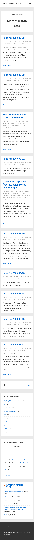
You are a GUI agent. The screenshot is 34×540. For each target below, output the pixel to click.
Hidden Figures (8, 496)
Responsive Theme (9, 534)
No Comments (24, 43)
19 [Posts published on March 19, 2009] (16, 463)
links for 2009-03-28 (14, 75)
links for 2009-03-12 (14, 344)
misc (5, 418)
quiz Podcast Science (9, 425)
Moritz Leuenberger (12, 197)
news (5, 421)
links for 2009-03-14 (14, 293)
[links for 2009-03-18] (26, 277)
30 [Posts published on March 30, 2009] (5, 469)
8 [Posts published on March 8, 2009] (27, 456)
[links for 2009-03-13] (26, 322)
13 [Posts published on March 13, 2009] (20, 459)
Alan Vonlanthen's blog (11, 3)
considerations (15, 193)
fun (4, 197)
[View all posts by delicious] (8, 41)
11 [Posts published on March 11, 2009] (12, 459)
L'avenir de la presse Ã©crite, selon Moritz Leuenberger (14, 184)
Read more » (7, 65)
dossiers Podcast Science (10, 411)
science (13, 123)
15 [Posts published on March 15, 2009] (27, 459)
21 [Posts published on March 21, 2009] (24, 463)
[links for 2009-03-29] (26, 41)
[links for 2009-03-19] (26, 237)
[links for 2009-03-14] (26, 297)
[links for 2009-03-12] (26, 348)
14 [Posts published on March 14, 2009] (24, 459)
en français (22, 195)
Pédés (5, 515)
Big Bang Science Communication (13, 401)
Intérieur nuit (7, 500)
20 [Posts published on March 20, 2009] (20, 463)
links (14, 43)
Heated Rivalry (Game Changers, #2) (13, 491)
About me (21, 526)
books (5, 404)
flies (28, 195)
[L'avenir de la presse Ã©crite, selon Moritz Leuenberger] (23, 191)
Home (3, 526)
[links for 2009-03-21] (26, 162)
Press (4, 199)
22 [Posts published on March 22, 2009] (27, 463)
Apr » (9, 475)
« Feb (5, 475)
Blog (7, 526)
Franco (6, 503)
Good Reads (13, 526)
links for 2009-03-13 (14, 319)
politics (26, 197)
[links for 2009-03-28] (26, 78)
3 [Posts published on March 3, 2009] (8, 456)
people (5, 127)
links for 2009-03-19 (14, 233)
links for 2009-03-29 (14, 37)
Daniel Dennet (15, 125)
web (5, 432)
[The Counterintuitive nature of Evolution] (23, 121)
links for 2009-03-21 (14, 158)
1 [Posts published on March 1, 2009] (27, 452)
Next (28, 385)
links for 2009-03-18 (14, 273)
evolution (23, 125)
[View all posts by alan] (6, 121)
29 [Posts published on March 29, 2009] (27, 466)
